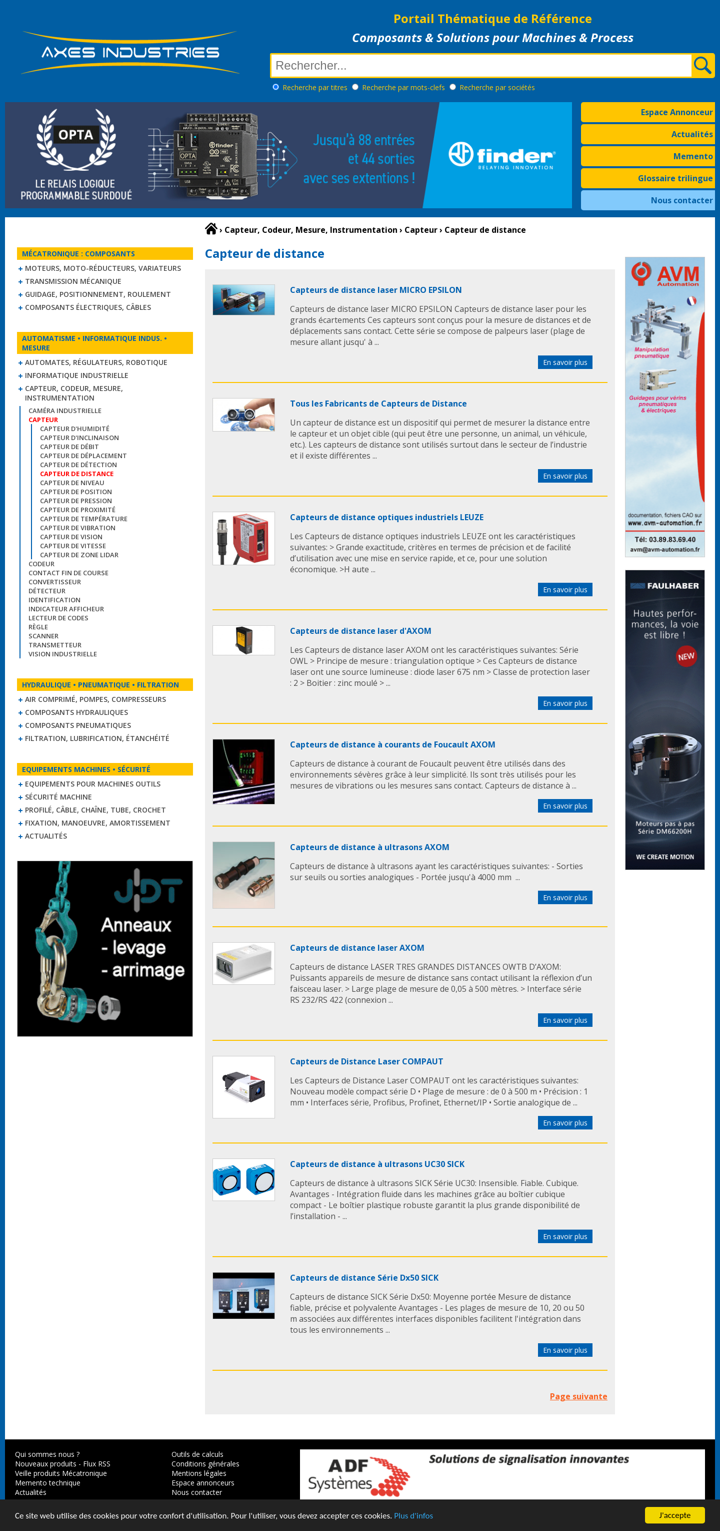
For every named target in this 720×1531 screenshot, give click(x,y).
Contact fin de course (68, 572)
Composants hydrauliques (76, 712)
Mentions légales (199, 1473)
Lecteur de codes (58, 617)
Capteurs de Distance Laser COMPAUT (367, 1061)
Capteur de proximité (78, 509)
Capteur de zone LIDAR (79, 554)
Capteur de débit (69, 446)
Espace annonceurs (203, 1482)
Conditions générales (206, 1463)
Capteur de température (84, 518)
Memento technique (47, 1482)
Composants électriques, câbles (88, 307)
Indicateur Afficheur (66, 608)
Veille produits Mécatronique (61, 1473)
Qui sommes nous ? (47, 1454)
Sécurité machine (58, 797)
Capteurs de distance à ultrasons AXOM (370, 847)
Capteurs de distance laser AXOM (357, 947)
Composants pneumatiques (78, 725)
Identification (54, 599)
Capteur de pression (76, 500)
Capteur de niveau (72, 482)
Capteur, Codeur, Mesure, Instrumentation (74, 393)
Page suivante (579, 1396)
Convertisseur (54, 581)
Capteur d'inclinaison (79, 437)
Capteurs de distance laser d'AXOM (361, 630)
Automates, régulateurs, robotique (96, 362)
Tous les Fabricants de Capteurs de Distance (378, 403)
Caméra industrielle (65, 410)
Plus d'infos (413, 1516)
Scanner (43, 635)
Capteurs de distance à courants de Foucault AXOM (393, 744)
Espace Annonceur (677, 112)
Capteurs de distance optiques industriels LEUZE (387, 517)
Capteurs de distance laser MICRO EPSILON (376, 289)
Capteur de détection (78, 464)
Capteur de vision (71, 536)
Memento (693, 156)
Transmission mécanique (73, 281)
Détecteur (47, 590)
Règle (38, 626)
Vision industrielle (62, 653)
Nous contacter (682, 200)
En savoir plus (565, 362)
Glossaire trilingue (675, 178)
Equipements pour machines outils (92, 784)
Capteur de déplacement (83, 455)
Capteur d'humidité (75, 428)
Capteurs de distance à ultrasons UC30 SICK (377, 1164)
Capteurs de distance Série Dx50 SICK (364, 1277)
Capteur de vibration (78, 527)
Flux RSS (96, 1463)
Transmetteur (55, 644)
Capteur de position (76, 491)
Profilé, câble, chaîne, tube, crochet (95, 810)
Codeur (41, 563)
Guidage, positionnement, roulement (98, 294)
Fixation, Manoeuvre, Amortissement (97, 823)
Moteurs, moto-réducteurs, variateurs (103, 268)
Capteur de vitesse (73, 545)
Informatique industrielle (76, 375)
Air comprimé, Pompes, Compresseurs (95, 699)
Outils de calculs (198, 1454)
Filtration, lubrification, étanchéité (97, 738)
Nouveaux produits (45, 1463)
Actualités (692, 134)
